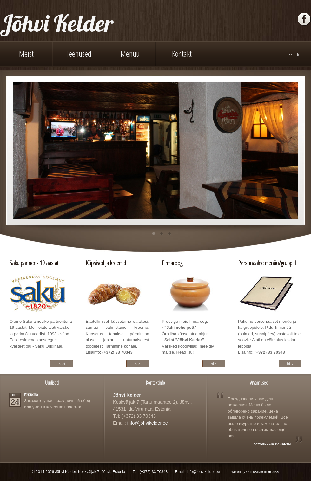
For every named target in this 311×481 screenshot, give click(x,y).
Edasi (61, 363)
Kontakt (182, 53)
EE (290, 54)
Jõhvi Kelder (56, 23)
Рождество (31, 394)
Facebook (304, 19)
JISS (275, 472)
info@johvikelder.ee (147, 423)
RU (299, 54)
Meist (26, 53)
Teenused (78, 53)
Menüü (130, 53)
